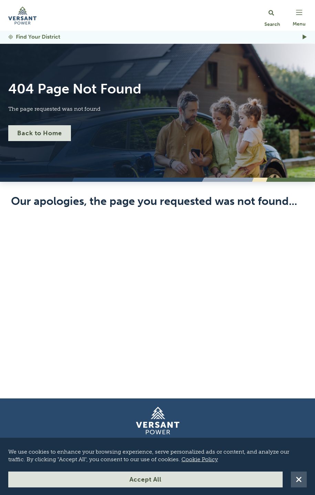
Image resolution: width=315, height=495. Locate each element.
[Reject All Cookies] (299, 479)
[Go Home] (22, 15)
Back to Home (39, 133)
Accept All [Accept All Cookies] (145, 479)
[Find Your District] (157, 37)
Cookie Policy (199, 459)
